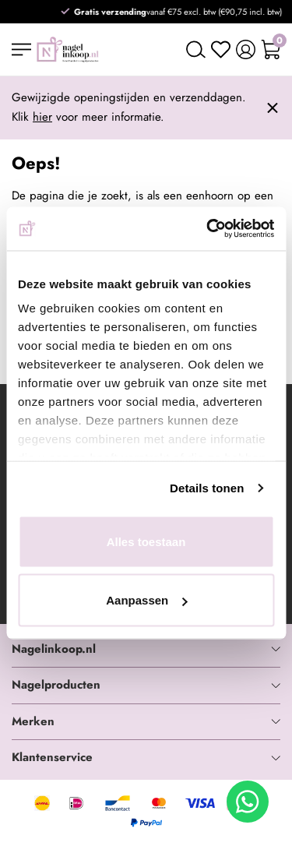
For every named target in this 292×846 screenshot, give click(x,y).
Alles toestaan (146, 541)
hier (42, 116)
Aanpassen (146, 600)
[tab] (146, 650)
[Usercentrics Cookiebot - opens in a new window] (208, 229)
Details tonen (207, 488)
